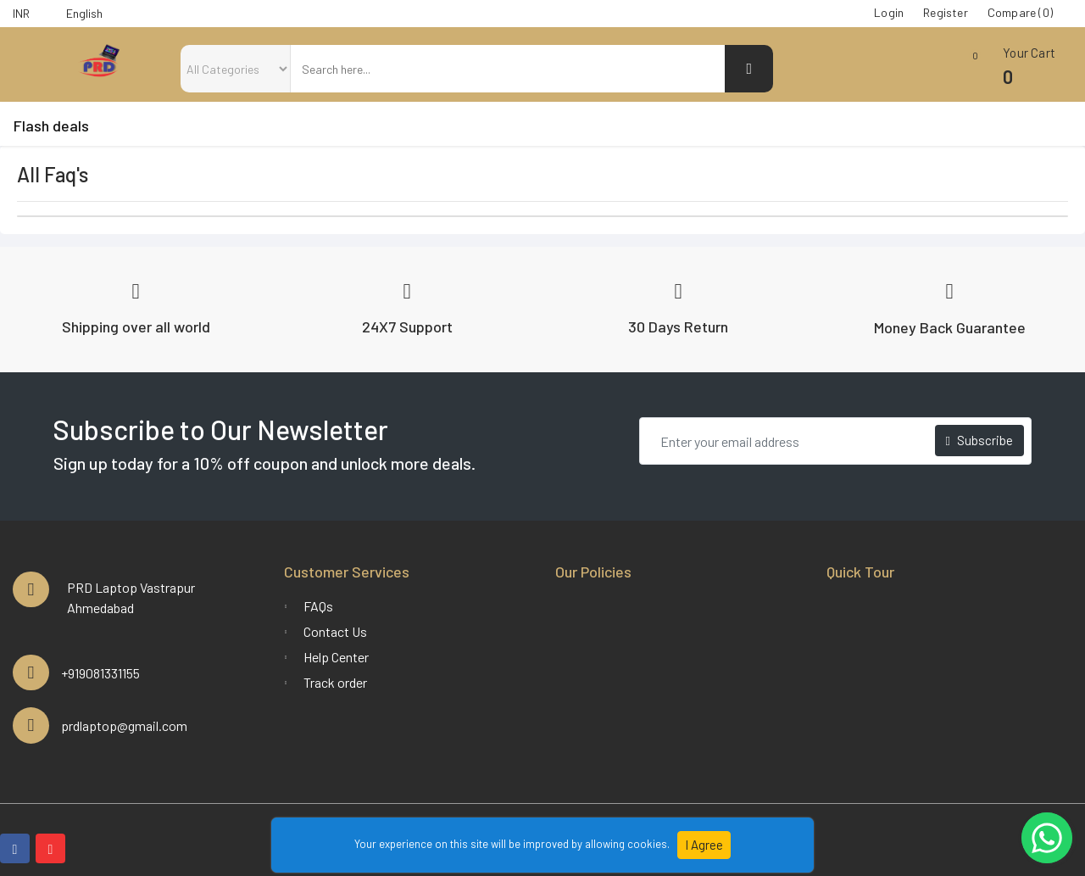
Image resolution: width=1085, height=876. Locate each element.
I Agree (704, 844)
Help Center (336, 657)
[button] (1004, 72)
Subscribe (979, 440)
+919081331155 (100, 673)
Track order (335, 682)
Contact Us (335, 631)
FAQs (318, 606)
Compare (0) (1020, 12)
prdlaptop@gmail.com (124, 725)
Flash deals (51, 125)
